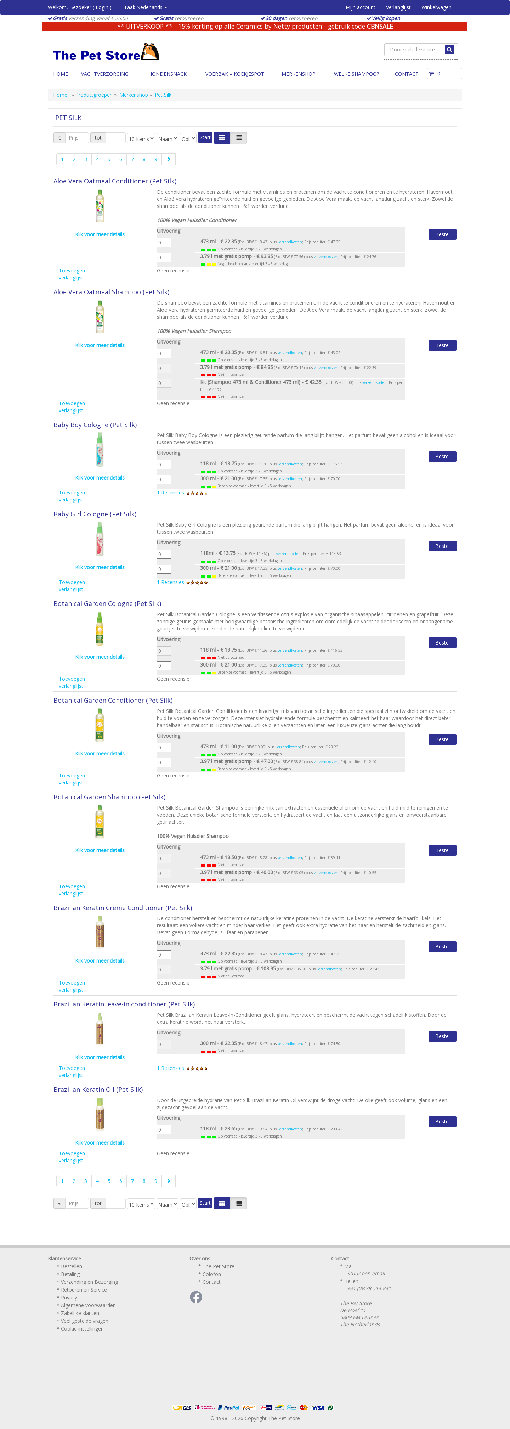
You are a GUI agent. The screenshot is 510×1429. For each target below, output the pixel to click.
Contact (407, 73)
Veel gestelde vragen (84, 1320)
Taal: (145, 7)
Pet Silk (163, 94)
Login (102, 7)
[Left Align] (222, 138)
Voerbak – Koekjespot (234, 73)
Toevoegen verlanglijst (72, 274)
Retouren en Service (84, 1289)
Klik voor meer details (100, 234)
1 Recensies (182, 492)
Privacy (69, 1297)
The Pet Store (218, 1266)
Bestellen (71, 1266)
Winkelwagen (436, 7)
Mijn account (360, 7)
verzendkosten (290, 241)
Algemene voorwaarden (88, 1305)
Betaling (70, 1274)
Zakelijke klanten (80, 1313)
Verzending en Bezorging (89, 1281)
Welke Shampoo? (356, 73)
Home (60, 73)
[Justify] (238, 138)
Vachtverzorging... (106, 73)
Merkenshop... (300, 73)
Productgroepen (94, 94)
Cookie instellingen (82, 1328)
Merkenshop (133, 94)
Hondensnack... (169, 73)
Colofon (212, 1274)
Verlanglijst (398, 7)
